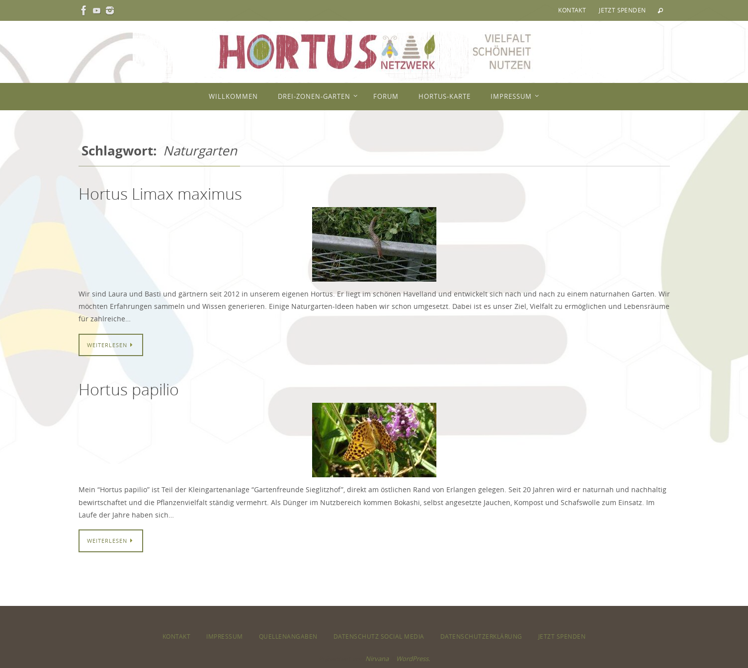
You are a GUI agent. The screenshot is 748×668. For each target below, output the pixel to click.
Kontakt (572, 10)
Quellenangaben (288, 636)
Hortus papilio (129, 389)
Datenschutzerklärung (481, 636)
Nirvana (377, 658)
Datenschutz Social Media (378, 636)
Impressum (224, 636)
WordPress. (413, 658)
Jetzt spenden (622, 10)
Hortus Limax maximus (160, 193)
